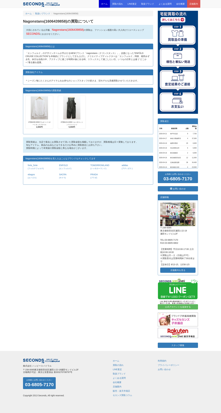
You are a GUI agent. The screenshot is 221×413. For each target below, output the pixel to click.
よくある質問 (165, 4)
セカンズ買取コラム (122, 395)
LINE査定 (132, 4)
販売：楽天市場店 (121, 391)
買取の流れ (117, 4)
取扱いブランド (42, 13)
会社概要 (180, 4)
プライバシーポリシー (168, 365)
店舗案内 (193, 4)
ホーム (104, 4)
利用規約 (162, 361)
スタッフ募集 (177, 345)
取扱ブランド (147, 4)
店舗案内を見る (177, 270)
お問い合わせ (178, 189)
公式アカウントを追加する (178, 307)
